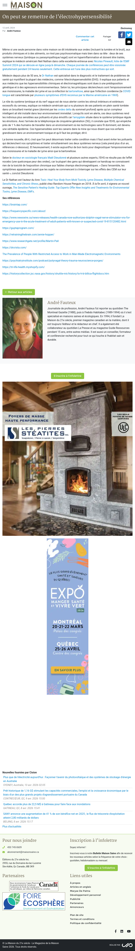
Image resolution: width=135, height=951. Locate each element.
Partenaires (76, 903)
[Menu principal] (5, 5)
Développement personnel (85, 895)
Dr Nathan (48, 75)
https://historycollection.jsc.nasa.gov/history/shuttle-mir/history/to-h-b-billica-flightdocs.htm (55, 273)
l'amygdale (79, 117)
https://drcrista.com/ (14, 247)
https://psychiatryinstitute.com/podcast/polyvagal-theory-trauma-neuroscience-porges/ (52, 260)
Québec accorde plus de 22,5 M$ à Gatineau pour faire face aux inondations (46, 804)
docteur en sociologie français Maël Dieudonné (39, 157)
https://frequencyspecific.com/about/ (24, 211)
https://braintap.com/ (14, 204)
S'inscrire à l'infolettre (67, 375)
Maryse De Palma (80, 890)
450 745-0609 (14, 847)
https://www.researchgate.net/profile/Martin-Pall (30, 241)
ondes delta (64, 109)
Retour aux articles (18, 292)
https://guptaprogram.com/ (18, 228)
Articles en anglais (80, 886)
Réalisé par (114, 945)
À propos (75, 882)
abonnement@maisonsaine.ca (23, 852)
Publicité (75, 899)
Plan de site (77, 915)
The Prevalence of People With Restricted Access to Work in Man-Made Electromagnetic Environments (61, 254)
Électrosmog (126, 28)
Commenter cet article (85, 38)
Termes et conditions (82, 919)
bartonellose (76, 91)
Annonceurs (77, 907)
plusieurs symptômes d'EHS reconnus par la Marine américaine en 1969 (75, 95)
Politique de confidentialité (85, 923)
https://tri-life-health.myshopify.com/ (23, 267)
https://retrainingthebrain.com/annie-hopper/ (28, 234)
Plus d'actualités (11, 826)
